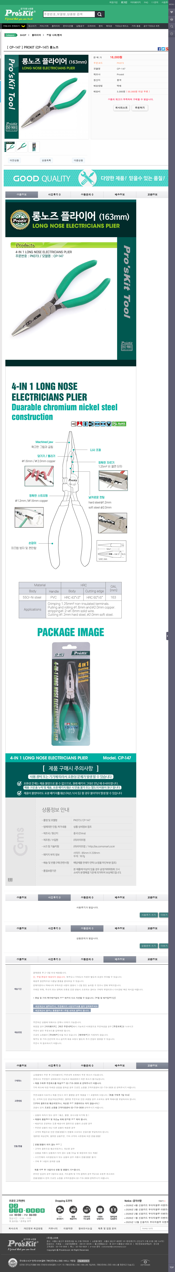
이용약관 (68, 1228)
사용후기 (166, 2)
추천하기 (140, 107)
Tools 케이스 (122, 25)
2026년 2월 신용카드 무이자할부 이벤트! (146, 1213)
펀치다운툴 (67, 25)
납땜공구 (80, 25)
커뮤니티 (53, 1228)
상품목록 (46, 160)
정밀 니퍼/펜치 (54, 35)
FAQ (146, 2)
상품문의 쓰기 (148, 945)
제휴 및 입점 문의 (108, 1228)
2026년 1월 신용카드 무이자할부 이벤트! (146, 1217)
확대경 (108, 25)
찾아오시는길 (85, 1228)
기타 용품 (135, 25)
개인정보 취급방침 (33, 1228)
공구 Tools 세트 (151, 25)
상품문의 (87, 194)
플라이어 (55, 25)
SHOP (23, 35)
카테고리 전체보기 (14, 25)
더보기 (164, 914)
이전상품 (14, 160)
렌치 (100, 25)
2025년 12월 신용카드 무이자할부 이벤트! (147, 1222)
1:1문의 (154, 2)
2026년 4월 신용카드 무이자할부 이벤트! (146, 1205)
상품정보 (22, 194)
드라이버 (91, 25)
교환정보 (152, 194)
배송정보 (120, 194)
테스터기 (32, 25)
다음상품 (78, 160)
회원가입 (113, 2)
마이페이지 (135, 2)
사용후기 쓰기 (148, 914)
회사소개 (13, 1228)
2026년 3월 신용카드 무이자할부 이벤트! (146, 1209)
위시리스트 (121, 107)
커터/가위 (44, 25)
